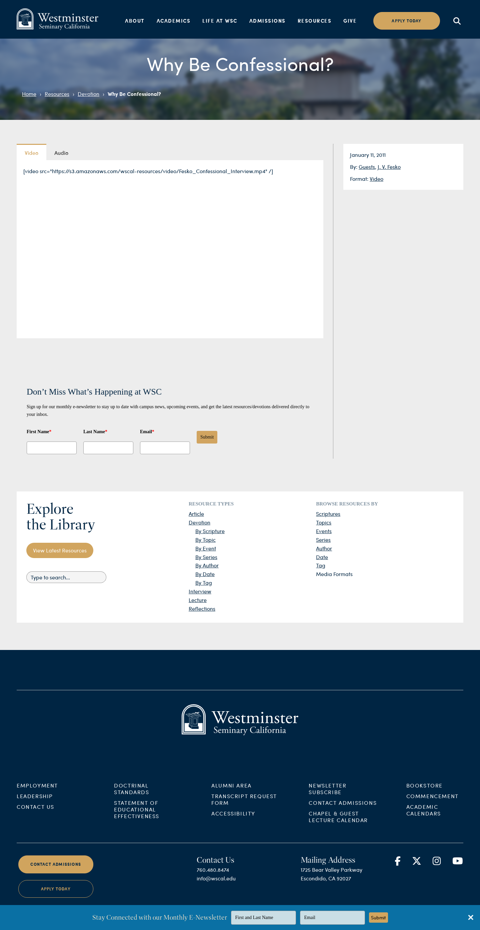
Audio (61, 152)
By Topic (205, 539)
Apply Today (56, 899)
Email (147, 431)
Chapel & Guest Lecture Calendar (338, 827)
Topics (323, 522)
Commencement (432, 806)
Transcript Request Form (244, 810)
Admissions (267, 20)
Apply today (406, 21)
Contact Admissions (343, 813)
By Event (205, 548)
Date (322, 556)
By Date (205, 573)
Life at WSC (219, 20)
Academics (174, 20)
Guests (367, 166)
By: (354, 166)
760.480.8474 (213, 880)
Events (324, 530)
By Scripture (210, 530)
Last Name (95, 431)
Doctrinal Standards (131, 799)
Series (323, 539)
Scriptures (328, 513)
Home (29, 93)
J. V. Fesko (389, 166)
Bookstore (424, 795)
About (135, 20)
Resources (315, 20)
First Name (39, 431)
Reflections (202, 608)
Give (350, 20)
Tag (320, 565)
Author (324, 548)
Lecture (198, 599)
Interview (200, 591)
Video (376, 178)
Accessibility (233, 823)
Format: (360, 178)
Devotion (88, 93)
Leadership (35, 806)
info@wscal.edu (216, 888)
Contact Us (35, 817)
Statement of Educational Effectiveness (136, 820)
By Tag (203, 582)
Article (196, 513)
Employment (37, 795)
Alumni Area (231, 795)
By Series (206, 556)
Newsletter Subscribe (327, 799)
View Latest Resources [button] (60, 550)
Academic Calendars (423, 820)
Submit (207, 437)
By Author (207, 565)
